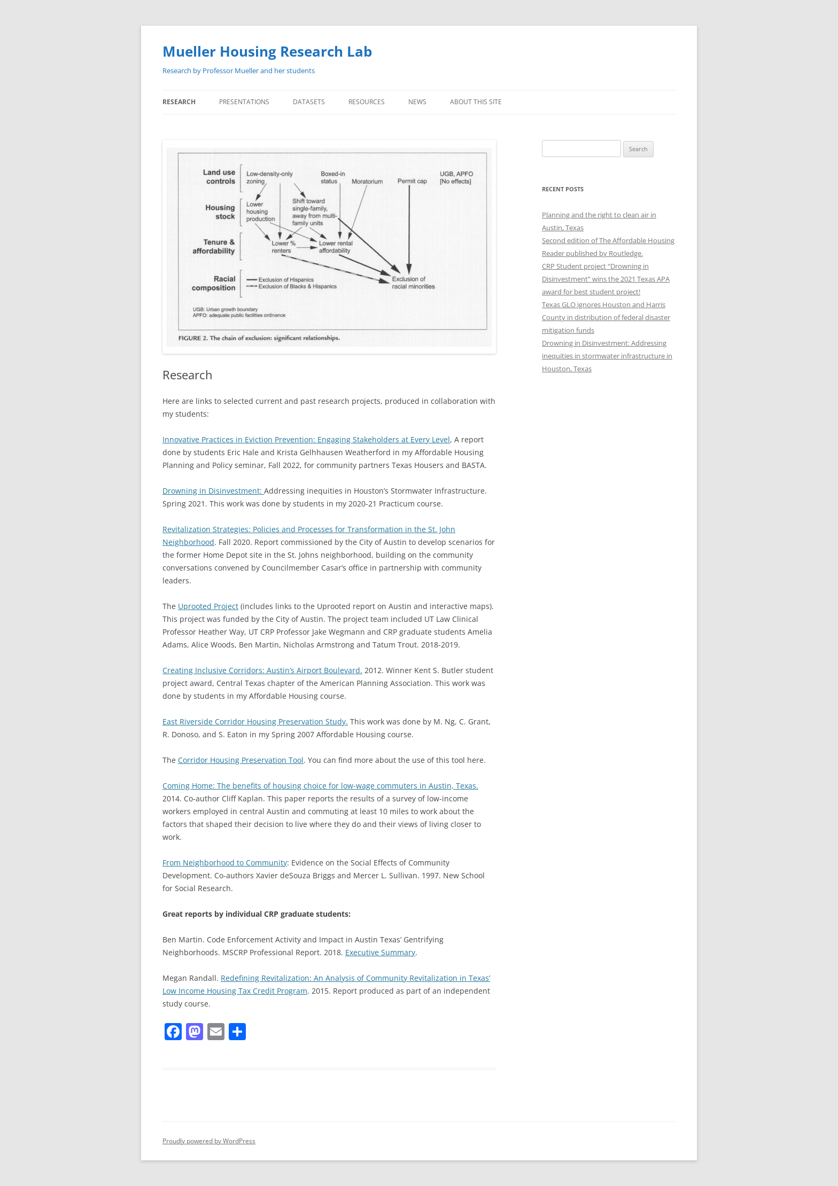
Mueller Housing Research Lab (267, 51)
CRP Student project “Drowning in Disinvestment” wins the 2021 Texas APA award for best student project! (606, 278)
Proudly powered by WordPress (208, 1140)
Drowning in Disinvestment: (213, 491)
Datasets (309, 101)
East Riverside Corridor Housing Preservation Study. (255, 721)
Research (179, 101)
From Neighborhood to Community (224, 862)
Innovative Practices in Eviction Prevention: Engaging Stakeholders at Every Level (306, 439)
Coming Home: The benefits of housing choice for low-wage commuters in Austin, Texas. (320, 786)
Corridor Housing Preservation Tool (241, 760)
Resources (366, 101)
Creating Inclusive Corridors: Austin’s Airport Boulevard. (262, 670)
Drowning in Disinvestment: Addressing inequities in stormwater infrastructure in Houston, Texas (607, 355)
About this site (476, 101)
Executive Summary (380, 952)
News (417, 101)
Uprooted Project (208, 606)
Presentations (244, 101)
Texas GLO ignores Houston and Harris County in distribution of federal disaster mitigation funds (606, 317)
